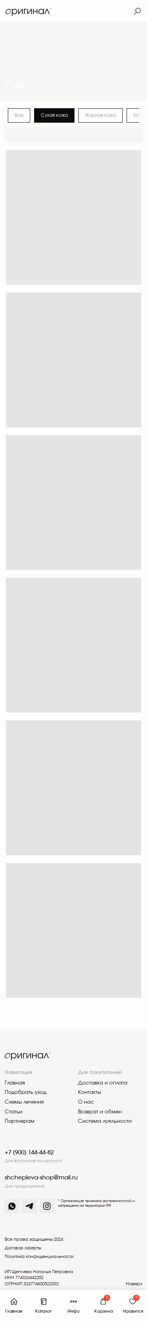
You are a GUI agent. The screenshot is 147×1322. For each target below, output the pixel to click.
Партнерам (19, 1121)
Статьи (13, 1112)
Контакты (89, 1092)
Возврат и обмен (100, 1112)
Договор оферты (23, 1248)
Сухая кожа (54, 115)
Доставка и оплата (102, 1083)
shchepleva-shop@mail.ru (41, 1178)
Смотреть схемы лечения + (34, 71)
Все (19, 115)
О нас (86, 1102)
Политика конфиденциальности (39, 1257)
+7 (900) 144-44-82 (29, 1153)
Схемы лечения (24, 1102)
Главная (15, 1083)
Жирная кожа (100, 115)
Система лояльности (105, 1121)
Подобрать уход (26, 1092)
